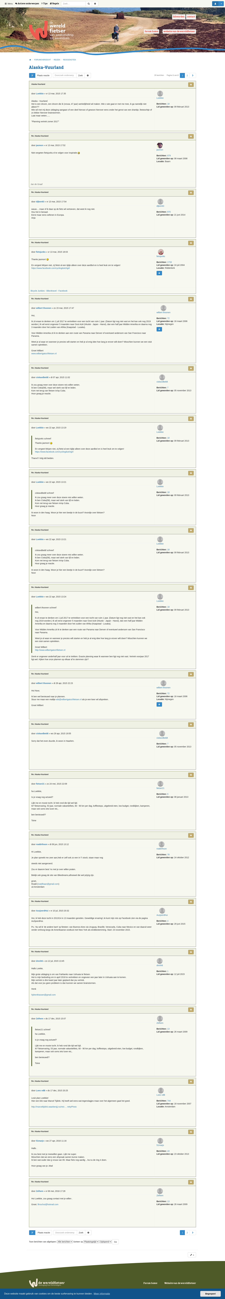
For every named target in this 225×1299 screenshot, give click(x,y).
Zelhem (163, 1030)
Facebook (62, 291)
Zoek (80, 75)
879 (169, 157)
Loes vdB (163, 1102)
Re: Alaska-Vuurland (39, 136)
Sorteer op (86, 1241)
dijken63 (163, 213)
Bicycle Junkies (38, 291)
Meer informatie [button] (102, 1293)
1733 (169, 269)
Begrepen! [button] (210, 1294)
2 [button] (187, 75)
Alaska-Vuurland (46, 67)
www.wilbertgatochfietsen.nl (44, 353)
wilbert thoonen (164, 320)
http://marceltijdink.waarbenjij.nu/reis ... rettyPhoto (54, 1107)
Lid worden (179, 16)
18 (168, 111)
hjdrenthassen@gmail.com (43, 995)
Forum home (151, 31)
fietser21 (163, 795)
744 (169, 1108)
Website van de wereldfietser (179, 31)
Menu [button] (8, 3)
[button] (193, 75)
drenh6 (163, 973)
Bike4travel (51, 291)
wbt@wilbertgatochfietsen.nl (69, 699)
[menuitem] (28, 3)
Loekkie (163, 105)
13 (168, 1036)
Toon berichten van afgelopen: (51, 1241)
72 (168, 325)
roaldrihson (163, 856)
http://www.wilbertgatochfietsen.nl (50, 650)
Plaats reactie (39, 75)
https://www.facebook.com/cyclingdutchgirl (50, 268)
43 (168, 1158)
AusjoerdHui (163, 922)
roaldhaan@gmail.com (48, 884)
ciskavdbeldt (163, 389)
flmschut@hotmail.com (48, 1204)
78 (168, 862)
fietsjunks (163, 263)
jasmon (160, 151)
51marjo (163, 1152)
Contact (191, 16)
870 (169, 219)
